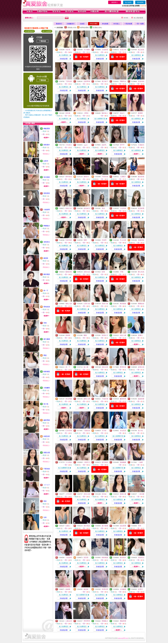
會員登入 (114, 2)
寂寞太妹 (87, 272)
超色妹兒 (87, 208)
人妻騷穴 (123, 177)
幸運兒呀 (46, 436)
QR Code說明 (46, 31)
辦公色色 (141, 272)
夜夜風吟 (46, 145)
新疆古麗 (46, 452)
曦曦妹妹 (141, 304)
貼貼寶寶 (123, 526)
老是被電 (141, 208)
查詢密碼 (140, 2)
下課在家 (68, 81)
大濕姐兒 (141, 145)
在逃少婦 (123, 50)
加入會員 (128, 2)
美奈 (45, 501)
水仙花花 (123, 430)
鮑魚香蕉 (141, 177)
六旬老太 (68, 145)
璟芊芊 (122, 145)
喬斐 (45, 355)
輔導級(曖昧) (84, 27)
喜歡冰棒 (105, 367)
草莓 (121, 272)
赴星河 (45, 161)
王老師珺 (105, 50)
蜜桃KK (86, 177)
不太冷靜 (123, 240)
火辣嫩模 (46, 388)
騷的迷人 (105, 113)
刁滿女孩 (87, 430)
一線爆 (140, 462)
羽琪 (45, 323)
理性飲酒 (46, 307)
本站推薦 (105, 24)
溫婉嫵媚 (123, 462)
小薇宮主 (87, 462)
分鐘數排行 (71, 24)
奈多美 (67, 50)
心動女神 (68, 621)
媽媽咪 (67, 335)
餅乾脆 (67, 113)
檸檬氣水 (46, 226)
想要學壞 (87, 81)
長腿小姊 (105, 304)
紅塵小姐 (87, 304)
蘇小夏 (86, 367)
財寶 (103, 272)
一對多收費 (128, 24)
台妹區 (82, 24)
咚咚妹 (104, 494)
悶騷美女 (123, 81)
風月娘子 (105, 81)
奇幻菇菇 (46, 177)
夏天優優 (46, 339)
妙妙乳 (104, 145)
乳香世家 (68, 240)
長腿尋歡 (141, 240)
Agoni (86, 145)
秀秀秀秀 (46, 193)
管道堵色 (141, 81)
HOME (126, 18)
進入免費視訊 (63, 55)
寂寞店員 (141, 367)
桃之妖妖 (141, 50)
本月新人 (116, 24)
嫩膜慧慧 (123, 399)
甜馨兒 (140, 335)
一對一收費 (140, 24)
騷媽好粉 (68, 272)
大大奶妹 (68, 462)
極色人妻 (68, 304)
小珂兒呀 (68, 494)
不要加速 (46, 469)
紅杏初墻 (68, 430)
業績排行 (59, 24)
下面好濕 (105, 399)
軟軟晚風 (46, 371)
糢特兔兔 (68, 177)
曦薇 (85, 335)
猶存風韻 (46, 274)
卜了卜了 (46, 485)
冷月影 (104, 430)
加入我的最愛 (138, 18)
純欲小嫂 (123, 335)
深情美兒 (46, 242)
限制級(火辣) (71, 27)
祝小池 (45, 404)
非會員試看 (64, 59)
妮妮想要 (141, 399)
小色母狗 (123, 208)
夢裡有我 (123, 367)
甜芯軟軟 (105, 462)
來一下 (45, 290)
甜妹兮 (122, 113)
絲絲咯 (67, 589)
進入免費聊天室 (99, 119)
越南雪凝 (46, 420)
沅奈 (45, 517)
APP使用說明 (29, 31)
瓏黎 (85, 240)
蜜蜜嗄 (140, 113)
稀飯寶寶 (46, 128)
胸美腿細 (123, 304)
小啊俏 (86, 113)
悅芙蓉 (86, 557)
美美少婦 (87, 494)
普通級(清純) (97, 27)
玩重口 (67, 526)
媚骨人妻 (87, 399)
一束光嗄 (141, 494)
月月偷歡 (87, 50)
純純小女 (68, 208)
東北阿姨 (68, 399)
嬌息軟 (45, 258)
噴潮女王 (105, 335)
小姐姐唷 (46, 209)
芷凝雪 (104, 240)
